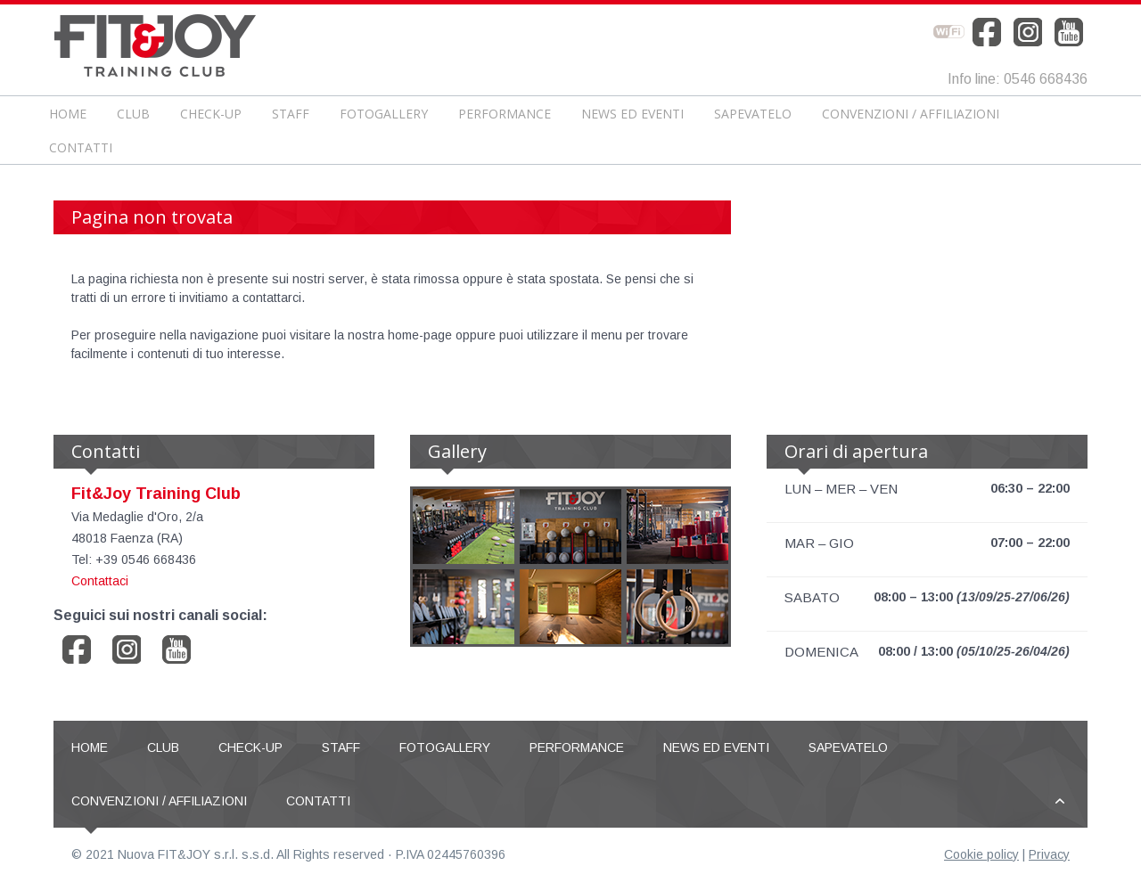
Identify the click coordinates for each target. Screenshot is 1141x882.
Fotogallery (384, 113)
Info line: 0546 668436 (1018, 78)
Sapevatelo (753, 113)
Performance (504, 113)
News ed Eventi (632, 113)
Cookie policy (981, 854)
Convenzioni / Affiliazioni (910, 113)
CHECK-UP (211, 113)
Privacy (1049, 854)
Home (67, 113)
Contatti (80, 147)
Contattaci (99, 581)
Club (133, 113)
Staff (290, 113)
